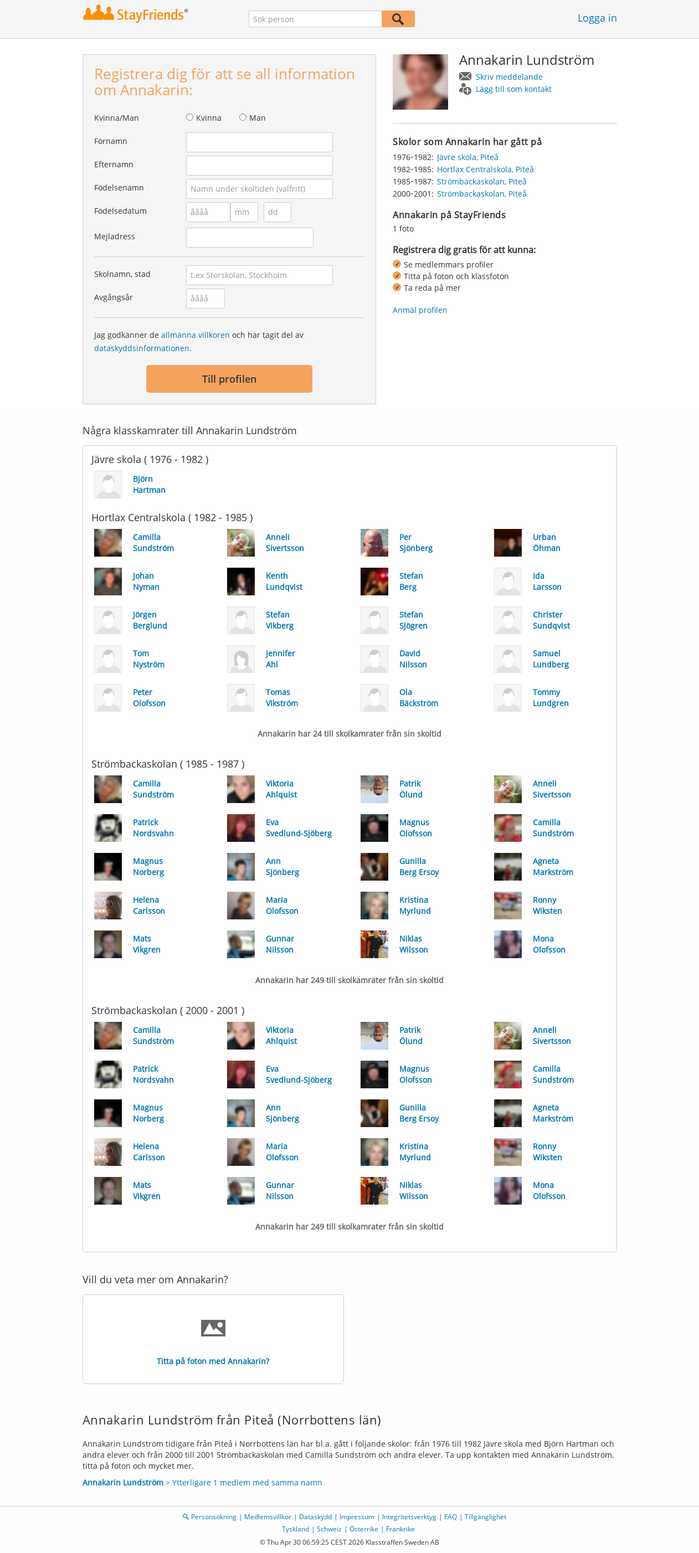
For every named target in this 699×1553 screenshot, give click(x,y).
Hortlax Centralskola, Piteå (485, 169)
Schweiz (329, 1529)
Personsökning (214, 1516)
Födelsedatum (120, 210)
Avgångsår (113, 297)
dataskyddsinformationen (141, 348)
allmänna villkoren (195, 335)
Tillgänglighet (485, 1516)
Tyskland (295, 1529)
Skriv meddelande (509, 76)
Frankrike (400, 1529)
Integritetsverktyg (409, 1516)
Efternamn (113, 164)
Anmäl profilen (420, 310)
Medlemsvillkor (267, 1516)
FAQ (450, 1516)
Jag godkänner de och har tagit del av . (199, 341)
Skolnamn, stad (122, 274)
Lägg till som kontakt (514, 89)
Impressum (357, 1516)
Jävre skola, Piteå (467, 157)
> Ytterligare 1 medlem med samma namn (202, 1482)
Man (257, 117)
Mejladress (114, 236)
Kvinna (209, 117)
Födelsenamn (119, 187)
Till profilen (229, 378)
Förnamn (110, 141)
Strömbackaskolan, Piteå (482, 181)
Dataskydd (315, 1516)
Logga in (597, 17)
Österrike (364, 1529)
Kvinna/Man (116, 117)
